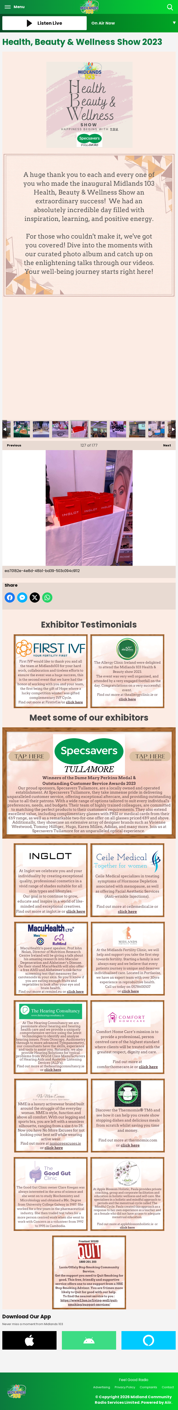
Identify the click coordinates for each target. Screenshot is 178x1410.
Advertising (101, 1387)
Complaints (148, 1387)
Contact (168, 1387)
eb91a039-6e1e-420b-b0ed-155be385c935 (99, 429)
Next (165, 444)
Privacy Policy (125, 1387)
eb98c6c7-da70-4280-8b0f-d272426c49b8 (118, 429)
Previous (11, 444)
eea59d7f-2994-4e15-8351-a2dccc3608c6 (137, 429)
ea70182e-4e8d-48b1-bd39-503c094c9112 (79, 429)
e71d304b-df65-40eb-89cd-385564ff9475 (22, 429)
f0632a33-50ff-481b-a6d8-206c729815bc (156, 429)
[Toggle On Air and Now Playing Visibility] (133, 23)
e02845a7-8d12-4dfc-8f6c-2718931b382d (41, 429)
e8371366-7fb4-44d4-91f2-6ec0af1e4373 (60, 429)
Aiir (168, 1402)
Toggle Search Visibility (170, 7)
